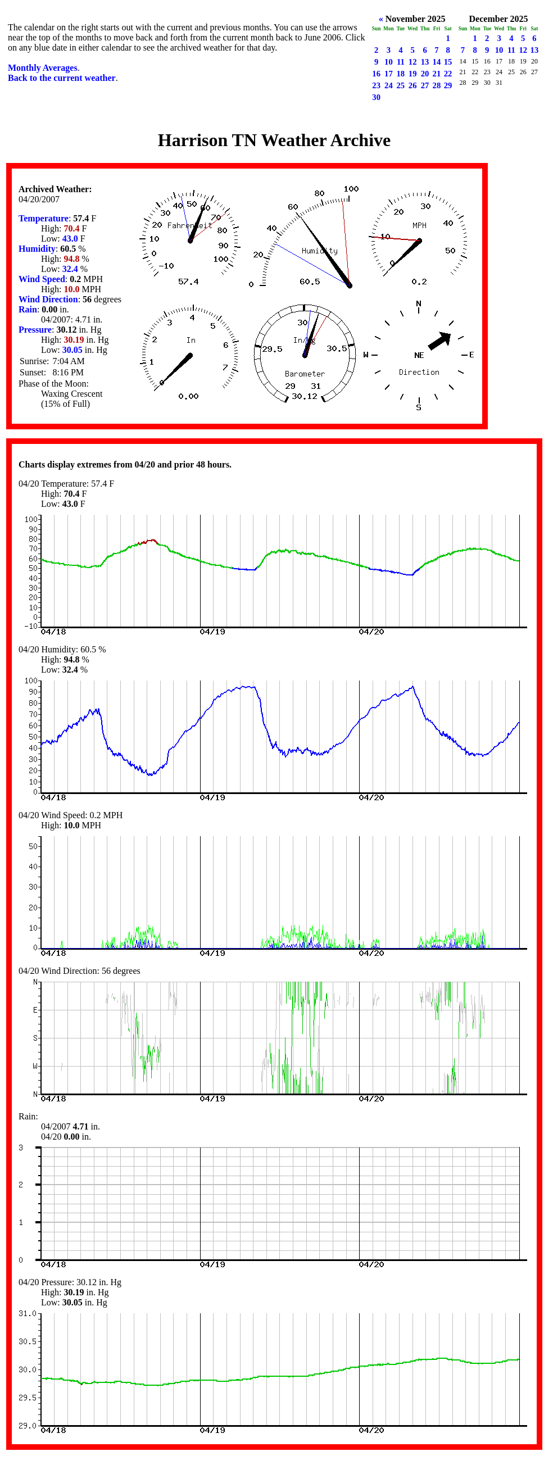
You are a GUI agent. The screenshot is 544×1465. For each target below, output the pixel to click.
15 (448, 61)
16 (376, 73)
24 (388, 85)
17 (388, 73)
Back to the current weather (62, 78)
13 (425, 61)
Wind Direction (48, 299)
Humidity (37, 248)
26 (413, 85)
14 (437, 61)
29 (448, 85)
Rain (28, 309)
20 (425, 73)
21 (437, 73)
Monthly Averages (43, 67)
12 (413, 61)
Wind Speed (42, 279)
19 (413, 73)
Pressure (35, 329)
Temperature (44, 218)
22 (448, 73)
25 (401, 85)
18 (401, 73)
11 (401, 61)
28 (437, 85)
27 (425, 85)
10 (388, 61)
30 (376, 97)
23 (376, 85)
